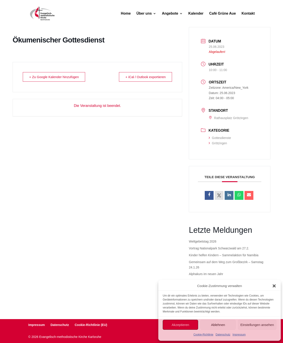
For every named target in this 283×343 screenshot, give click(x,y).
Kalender (195, 13)
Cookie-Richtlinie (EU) (91, 325)
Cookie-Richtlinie (203, 334)
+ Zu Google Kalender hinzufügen (54, 77)
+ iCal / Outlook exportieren (145, 77)
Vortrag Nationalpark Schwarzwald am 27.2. (219, 248)
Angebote (170, 13)
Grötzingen (218, 143)
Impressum (239, 334)
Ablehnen (218, 325)
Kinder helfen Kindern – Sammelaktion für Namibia (223, 255)
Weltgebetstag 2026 (202, 241)
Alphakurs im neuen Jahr (206, 274)
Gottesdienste (220, 138)
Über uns (144, 13)
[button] (274, 286)
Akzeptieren (180, 325)
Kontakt (248, 13)
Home (126, 13)
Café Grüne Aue (222, 13)
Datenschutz (223, 334)
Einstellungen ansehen (257, 325)
